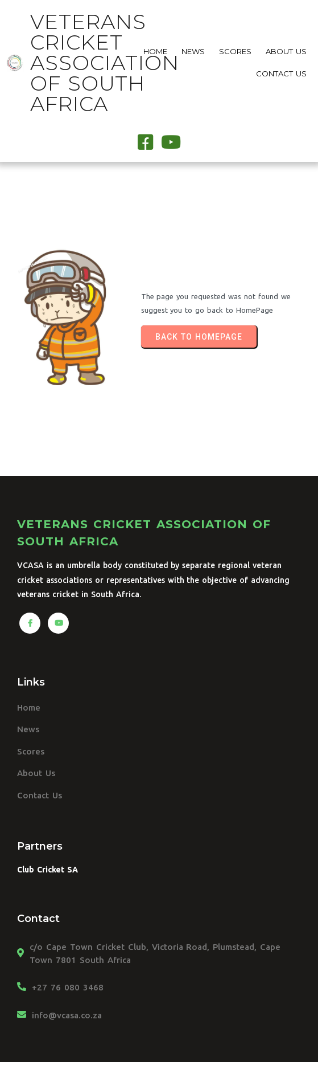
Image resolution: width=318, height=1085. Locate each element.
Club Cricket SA (47, 869)
